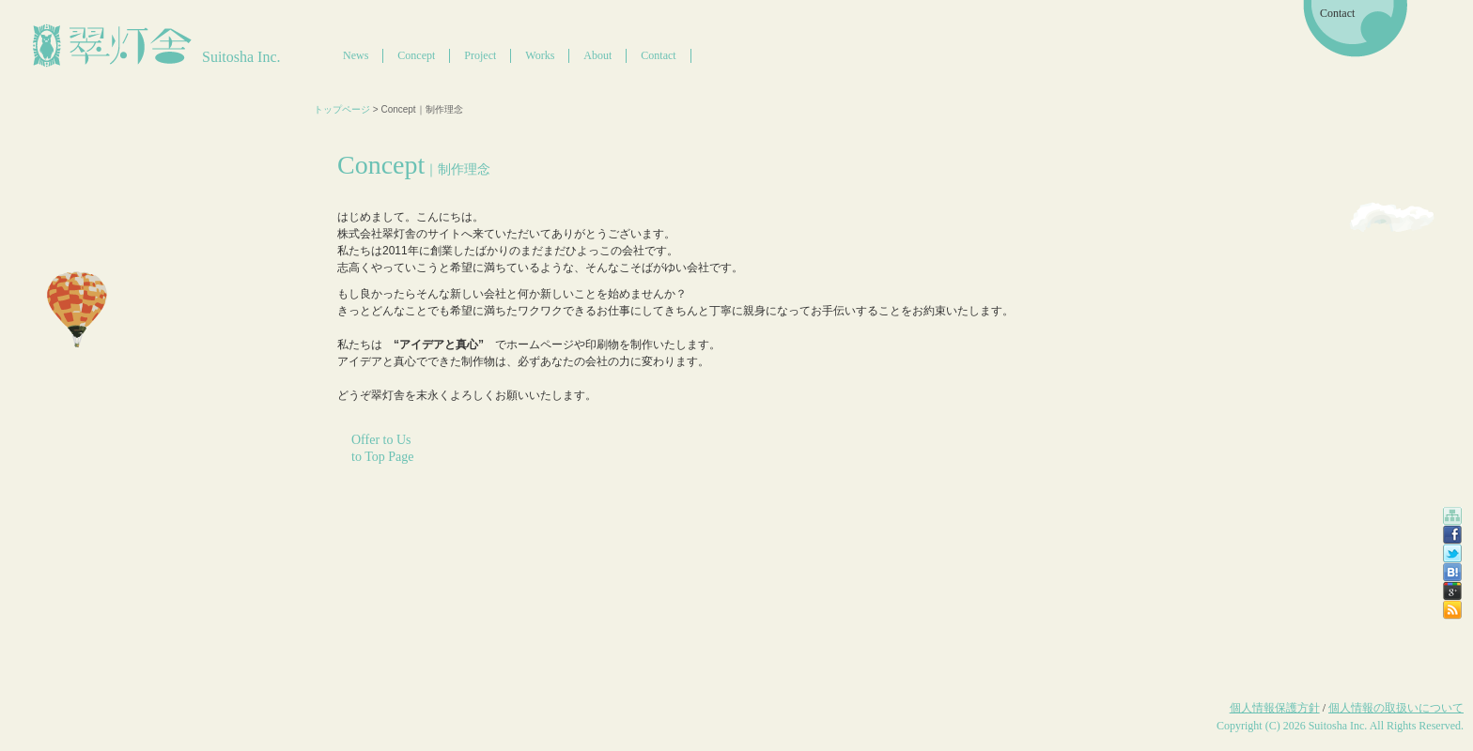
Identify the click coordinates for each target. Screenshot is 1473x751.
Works (539, 55)
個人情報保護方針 (1275, 707)
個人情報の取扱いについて (1396, 707)
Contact (658, 55)
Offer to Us (381, 440)
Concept (416, 55)
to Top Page (382, 457)
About (597, 55)
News (355, 55)
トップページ (342, 109)
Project (480, 55)
